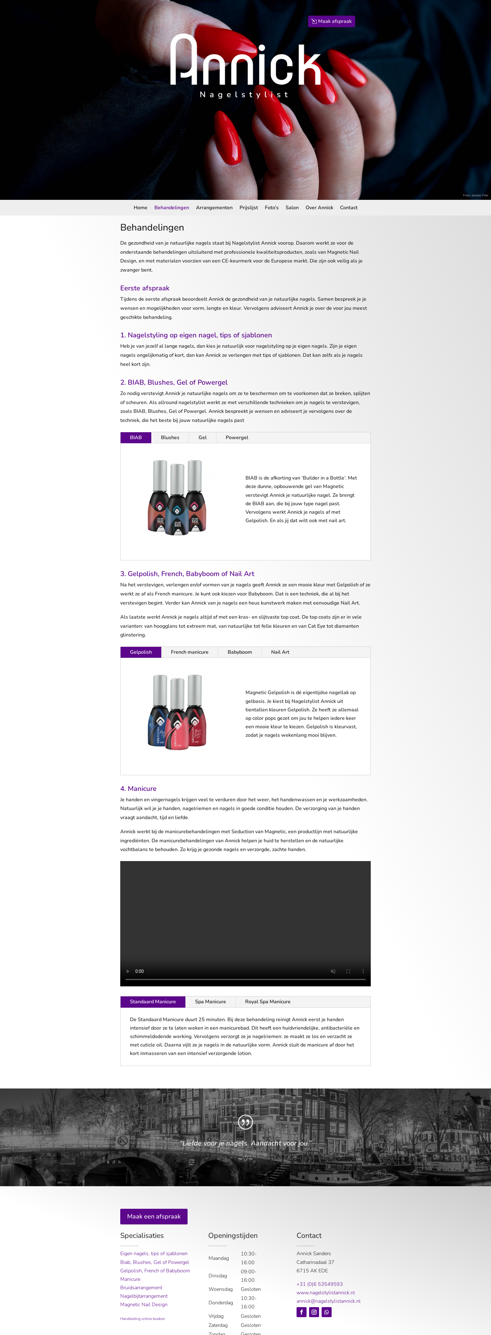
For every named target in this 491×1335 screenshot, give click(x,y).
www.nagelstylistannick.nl (326, 1292)
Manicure (130, 1279)
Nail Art (280, 652)
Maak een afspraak (154, 1216)
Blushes (170, 437)
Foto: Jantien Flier (475, 195)
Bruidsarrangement (141, 1287)
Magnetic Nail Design (144, 1304)
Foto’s (272, 208)
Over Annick (319, 208)
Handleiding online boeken (142, 1318)
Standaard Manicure (153, 1001)
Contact (349, 208)
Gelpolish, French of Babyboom (155, 1270)
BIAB (136, 437)
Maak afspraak (335, 21)
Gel (203, 437)
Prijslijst (249, 208)
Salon (292, 208)
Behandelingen (171, 208)
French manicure (190, 652)
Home (140, 208)
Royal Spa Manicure (268, 1001)
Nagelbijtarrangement (144, 1296)
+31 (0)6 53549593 (320, 1284)
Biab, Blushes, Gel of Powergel (154, 1262)
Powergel (237, 437)
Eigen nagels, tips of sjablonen (154, 1253)
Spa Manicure (210, 1001)
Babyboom (240, 652)
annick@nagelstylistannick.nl (329, 1301)
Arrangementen (214, 208)
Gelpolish (141, 652)
